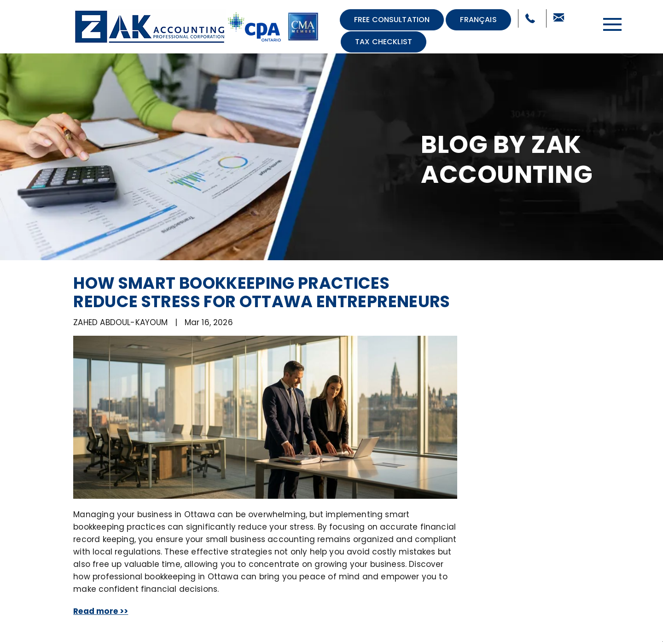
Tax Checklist (383, 41)
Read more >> (100, 611)
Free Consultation (392, 19)
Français (478, 19)
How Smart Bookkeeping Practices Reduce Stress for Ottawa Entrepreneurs (261, 292)
